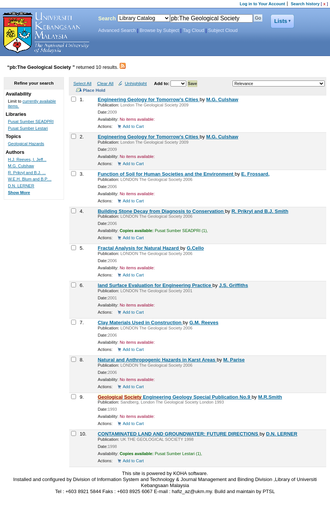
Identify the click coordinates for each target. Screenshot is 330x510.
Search (107, 18)
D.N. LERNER (281, 434)
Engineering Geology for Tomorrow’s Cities (149, 99)
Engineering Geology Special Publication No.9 (175, 397)
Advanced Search (117, 30)
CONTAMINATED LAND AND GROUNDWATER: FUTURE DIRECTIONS (179, 434)
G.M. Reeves (203, 322)
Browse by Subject (159, 30)
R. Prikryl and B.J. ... (27, 172)
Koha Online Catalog (44, 32)
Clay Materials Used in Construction (140, 322)
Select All (82, 83)
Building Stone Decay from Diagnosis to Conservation (161, 211)
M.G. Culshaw (222, 99)
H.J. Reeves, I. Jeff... (27, 159)
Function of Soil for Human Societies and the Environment (166, 174)
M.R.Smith (270, 397)
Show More (19, 192)
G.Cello (195, 248)
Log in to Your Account (262, 4)
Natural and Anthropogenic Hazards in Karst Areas (157, 360)
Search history (305, 4)
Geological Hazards (26, 143)
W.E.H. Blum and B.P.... (30, 179)
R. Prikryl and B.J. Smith (259, 211)
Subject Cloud (223, 30)
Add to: (162, 83)
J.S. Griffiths (233, 285)
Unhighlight (136, 83)
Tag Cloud (193, 30)
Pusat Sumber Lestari (28, 128)
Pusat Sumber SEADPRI (31, 121)
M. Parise (234, 360)
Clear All (105, 83)
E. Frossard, (255, 174)
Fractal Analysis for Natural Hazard (139, 248)
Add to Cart (133, 126)
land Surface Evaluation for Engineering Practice (155, 285)
